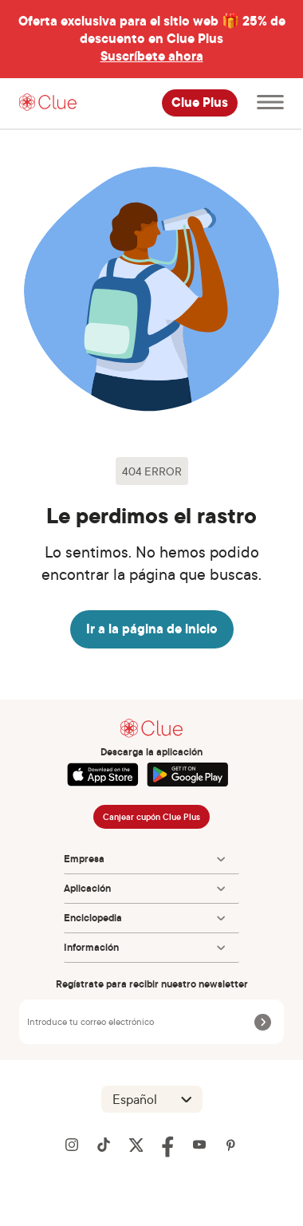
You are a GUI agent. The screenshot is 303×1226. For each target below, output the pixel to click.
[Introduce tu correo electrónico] (138, 1021)
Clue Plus (199, 103)
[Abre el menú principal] (270, 103)
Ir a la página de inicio (152, 629)
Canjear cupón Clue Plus (151, 816)
